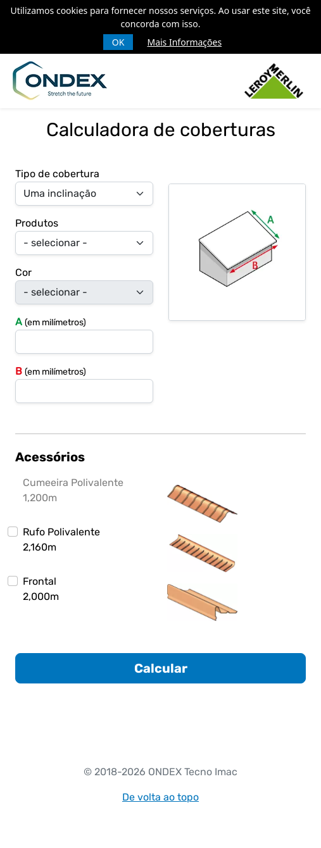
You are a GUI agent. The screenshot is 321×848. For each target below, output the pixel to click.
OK (118, 42)
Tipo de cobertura (57, 174)
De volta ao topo (160, 797)
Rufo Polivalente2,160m (61, 539)
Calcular (160, 668)
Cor (23, 272)
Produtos (36, 223)
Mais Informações (184, 42)
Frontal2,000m (41, 588)
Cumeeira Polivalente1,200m (73, 490)
